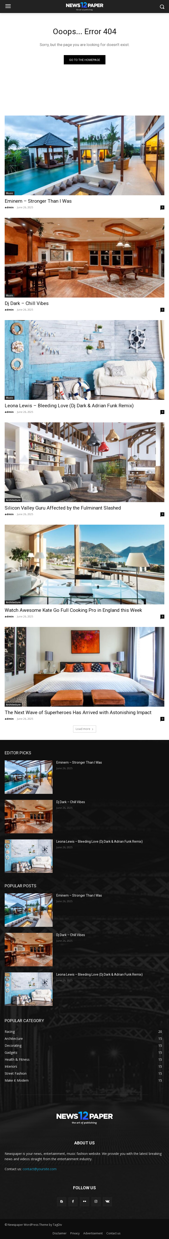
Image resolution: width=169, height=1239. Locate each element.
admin (9, 207)
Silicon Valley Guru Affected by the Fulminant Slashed (63, 508)
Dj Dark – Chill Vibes (27, 303)
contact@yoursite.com (40, 1169)
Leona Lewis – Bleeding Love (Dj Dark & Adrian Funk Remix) (69, 405)
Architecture (13, 500)
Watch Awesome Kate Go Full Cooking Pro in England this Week (73, 610)
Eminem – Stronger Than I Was (38, 201)
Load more (85, 729)
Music (9, 193)
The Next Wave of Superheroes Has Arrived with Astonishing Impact (78, 712)
